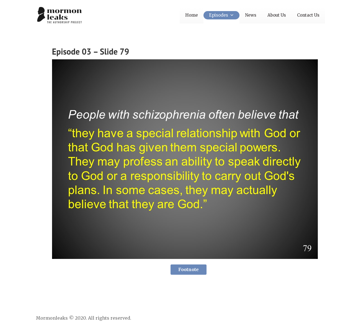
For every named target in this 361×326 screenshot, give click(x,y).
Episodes (221, 15)
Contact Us (308, 15)
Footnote (188, 269)
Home (191, 15)
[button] (231, 15)
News (250, 15)
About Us (276, 15)
